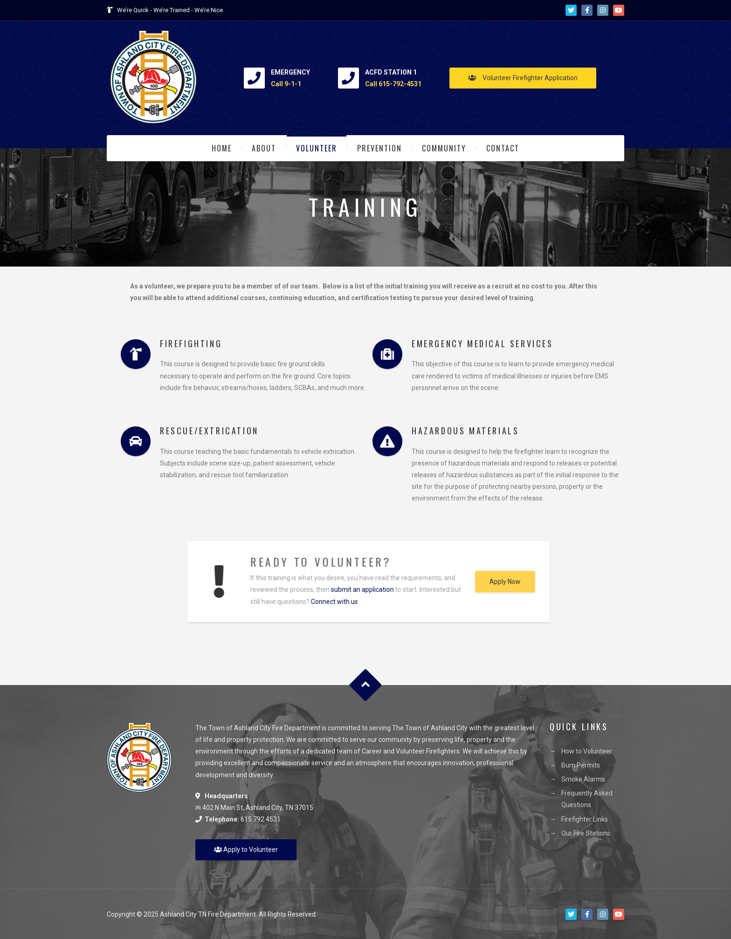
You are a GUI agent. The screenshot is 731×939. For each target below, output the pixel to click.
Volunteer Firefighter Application (523, 78)
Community (444, 148)
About (264, 148)
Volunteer (316, 148)
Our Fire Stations (585, 833)
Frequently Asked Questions (587, 799)
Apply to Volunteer (246, 849)
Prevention (379, 148)
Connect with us (324, 601)
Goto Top (365, 684)
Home (222, 148)
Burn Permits (580, 765)
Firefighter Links (584, 819)
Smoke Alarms (583, 779)
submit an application (352, 589)
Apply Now (495, 581)
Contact (502, 148)
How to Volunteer (586, 751)
